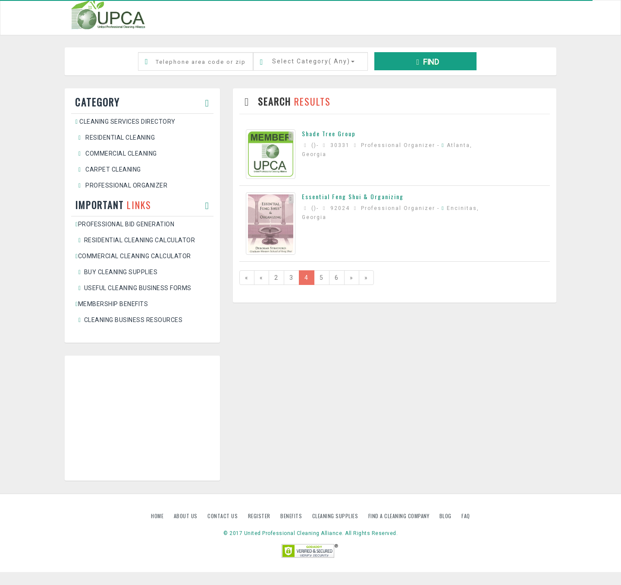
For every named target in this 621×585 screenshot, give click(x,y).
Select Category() (313, 61)
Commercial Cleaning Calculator (133, 256)
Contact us (223, 515)
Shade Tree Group (329, 133)
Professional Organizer (121, 185)
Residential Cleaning (115, 137)
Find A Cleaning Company (399, 515)
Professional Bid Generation (124, 224)
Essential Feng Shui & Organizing (353, 196)
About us (186, 515)
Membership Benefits (111, 303)
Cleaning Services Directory (125, 121)
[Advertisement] (142, 418)
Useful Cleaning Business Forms (133, 288)
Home (158, 515)
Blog (446, 515)
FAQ (465, 515)
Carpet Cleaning (108, 169)
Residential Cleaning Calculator (135, 240)
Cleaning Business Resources (128, 319)
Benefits (292, 515)
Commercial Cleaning (116, 153)
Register (259, 515)
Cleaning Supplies (336, 515)
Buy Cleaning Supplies (116, 272)
